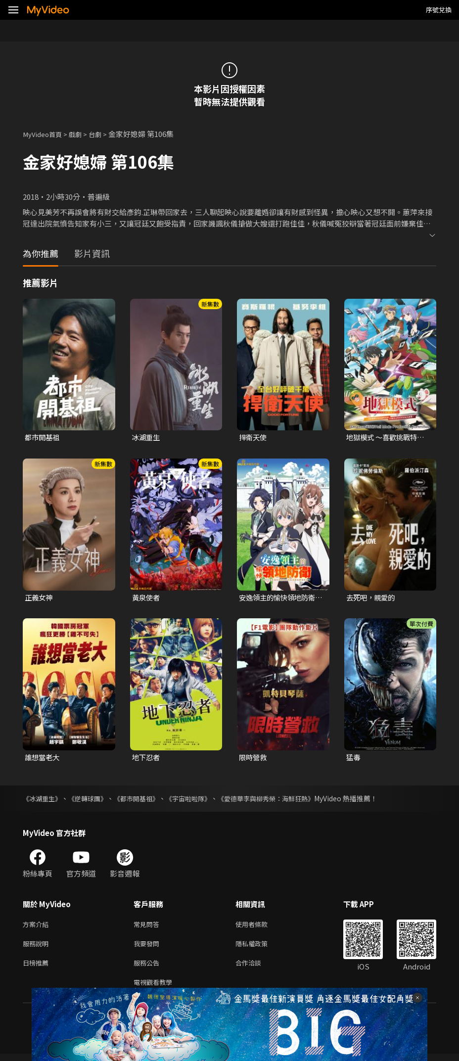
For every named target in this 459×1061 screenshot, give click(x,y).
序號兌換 (439, 9)
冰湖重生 (147, 437)
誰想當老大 (43, 758)
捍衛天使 (254, 437)
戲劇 (82, 134)
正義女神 (39, 598)
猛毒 (353, 758)
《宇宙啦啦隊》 (199, 800)
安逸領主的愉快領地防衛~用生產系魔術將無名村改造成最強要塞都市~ (280, 598)
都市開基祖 (43, 437)
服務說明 (37, 947)
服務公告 (148, 968)
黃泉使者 (147, 598)
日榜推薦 (37, 968)
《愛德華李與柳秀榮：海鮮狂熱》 (282, 800)
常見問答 (148, 926)
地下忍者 (147, 758)
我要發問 (148, 947)
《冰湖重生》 (43, 800)
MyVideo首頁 (45, 134)
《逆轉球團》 (92, 800)
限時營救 (254, 758)
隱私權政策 (259, 947)
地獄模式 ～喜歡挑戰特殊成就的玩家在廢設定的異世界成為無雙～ (387, 437)
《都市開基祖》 (144, 800)
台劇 (103, 134)
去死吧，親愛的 (372, 598)
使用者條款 (259, 926)
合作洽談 (256, 968)
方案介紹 (37, 926)
